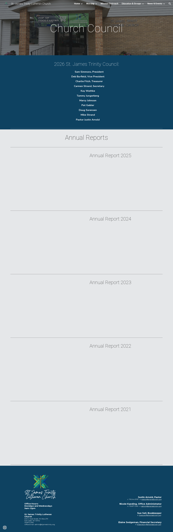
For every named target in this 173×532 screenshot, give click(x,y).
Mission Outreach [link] (109, 3)
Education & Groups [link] (131, 3)
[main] (86, 28)
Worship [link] (90, 3)
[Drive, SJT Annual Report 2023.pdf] (47, 305)
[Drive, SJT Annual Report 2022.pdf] (47, 369)
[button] (170, 4)
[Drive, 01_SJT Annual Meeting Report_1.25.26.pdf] (47, 179)
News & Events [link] (154, 3)
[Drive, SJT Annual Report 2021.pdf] (47, 432)
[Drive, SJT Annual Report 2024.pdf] (47, 242)
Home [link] (77, 3)
